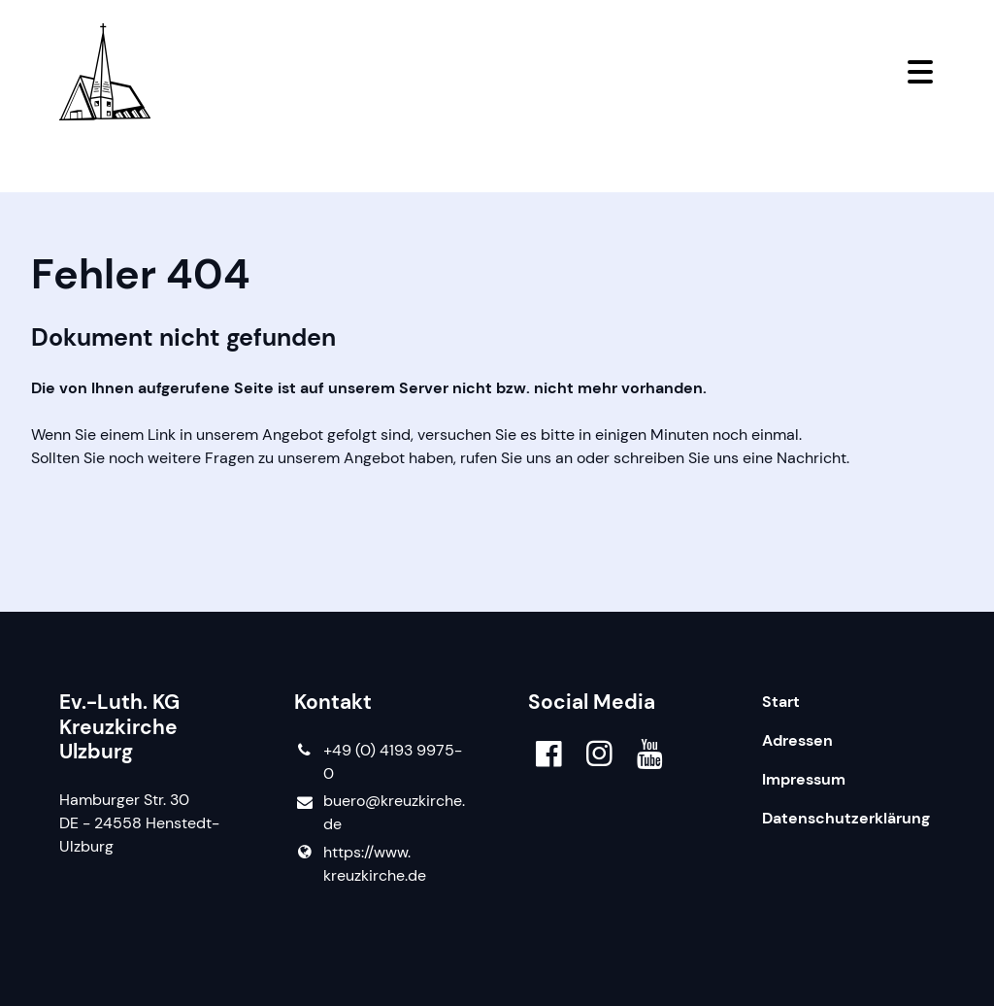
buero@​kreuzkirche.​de (379, 813)
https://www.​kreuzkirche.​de (360, 864)
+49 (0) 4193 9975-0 (378, 762)
